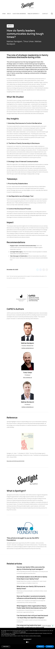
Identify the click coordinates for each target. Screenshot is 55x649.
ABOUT (9, 13)
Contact (45, 13)
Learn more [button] (5, 646)
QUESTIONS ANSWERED (19, 13)
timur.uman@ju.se (27, 377)
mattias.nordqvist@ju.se (28, 407)
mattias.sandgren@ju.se (27, 348)
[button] (34, 13)
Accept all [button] (49, 646)
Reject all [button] (40, 646)
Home (4, 13)
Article (10, 26)
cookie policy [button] (23, 631)
